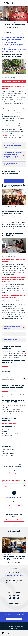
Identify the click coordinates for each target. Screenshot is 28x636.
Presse (5, 626)
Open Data (11, 626)
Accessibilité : (18, 624)
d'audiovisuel (17, 272)
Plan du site (14, 628)
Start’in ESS (5, 405)
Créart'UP (5, 391)
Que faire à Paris (12, 633)
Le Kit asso (5, 366)
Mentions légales (4, 624)
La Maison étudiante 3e (8, 439)
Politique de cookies (19, 626)
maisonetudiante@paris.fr (9, 474)
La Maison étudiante (8, 461)
